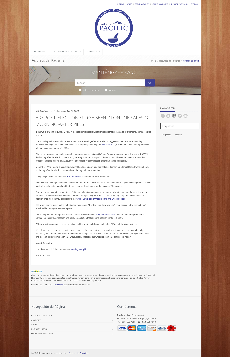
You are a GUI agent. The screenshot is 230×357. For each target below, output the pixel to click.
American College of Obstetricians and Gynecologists (100, 199)
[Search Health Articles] (110, 82)
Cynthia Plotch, (74, 176)
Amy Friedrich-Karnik (105, 214)
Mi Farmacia (40, 52)
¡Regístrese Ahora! (179, 4)
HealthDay (58, 284)
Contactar (92, 52)
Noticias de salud (89, 89)
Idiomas (120, 4)
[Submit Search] (150, 82)
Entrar (194, 4)
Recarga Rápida (142, 4)
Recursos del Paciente (66, 52)
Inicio (153, 61)
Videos (110, 89)
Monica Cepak (108, 144)
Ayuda (129, 4)
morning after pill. (78, 249)
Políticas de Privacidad (42, 333)
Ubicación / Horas (160, 4)
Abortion (178, 135)
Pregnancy (166, 135)
